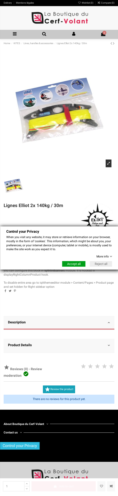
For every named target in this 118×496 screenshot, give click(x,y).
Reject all (100, 264)
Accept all (73, 264)
